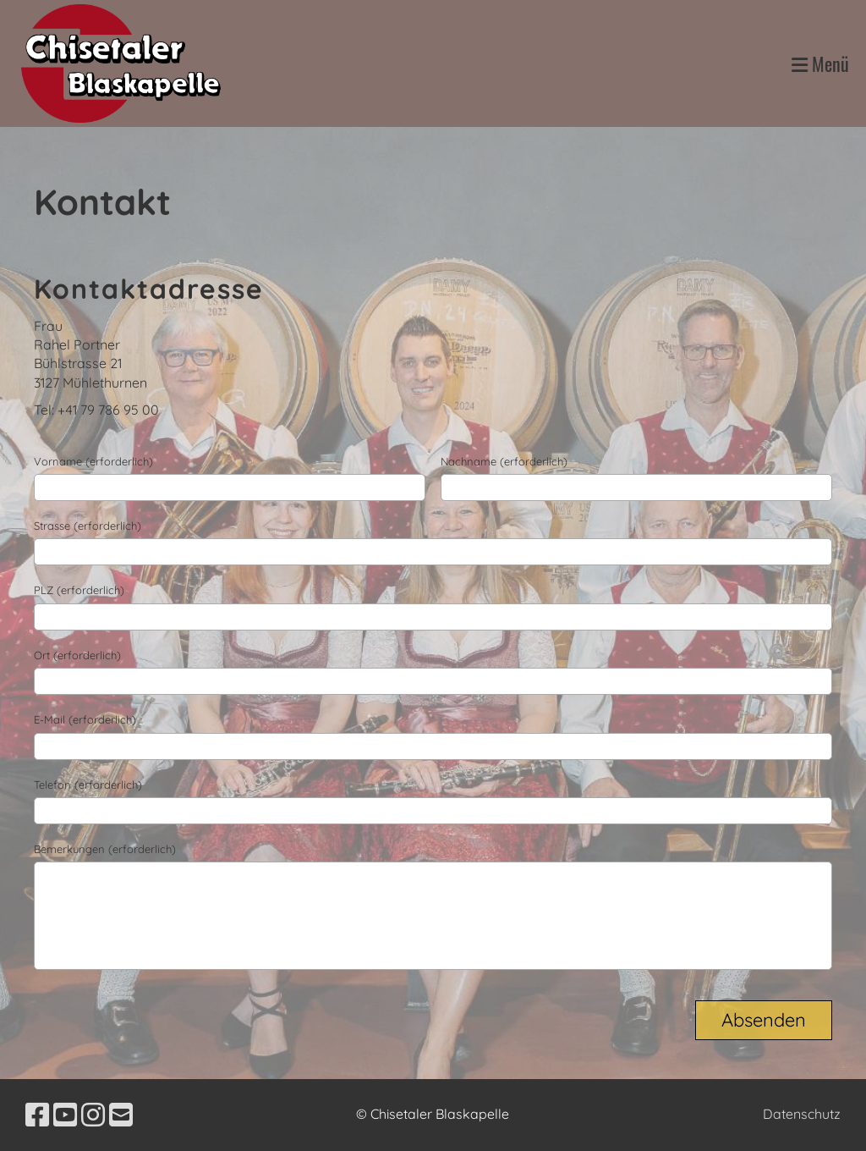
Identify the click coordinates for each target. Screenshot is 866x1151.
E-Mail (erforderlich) (85, 719)
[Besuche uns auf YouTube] (65, 1115)
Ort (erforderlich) (77, 655)
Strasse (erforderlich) (87, 525)
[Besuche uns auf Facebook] (37, 1115)
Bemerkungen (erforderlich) (105, 849)
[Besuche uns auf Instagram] (93, 1115)
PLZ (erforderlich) (79, 590)
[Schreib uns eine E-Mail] (121, 1115)
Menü (820, 64)
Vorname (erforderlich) (93, 461)
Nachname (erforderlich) (504, 461)
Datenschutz (802, 1113)
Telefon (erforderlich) (88, 784)
